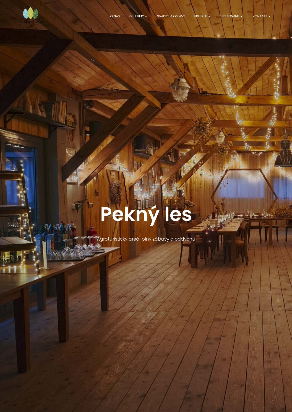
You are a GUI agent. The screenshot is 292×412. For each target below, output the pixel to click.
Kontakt (262, 16)
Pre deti (202, 16)
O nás (115, 16)
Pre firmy (138, 16)
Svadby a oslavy (171, 16)
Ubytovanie (232, 16)
